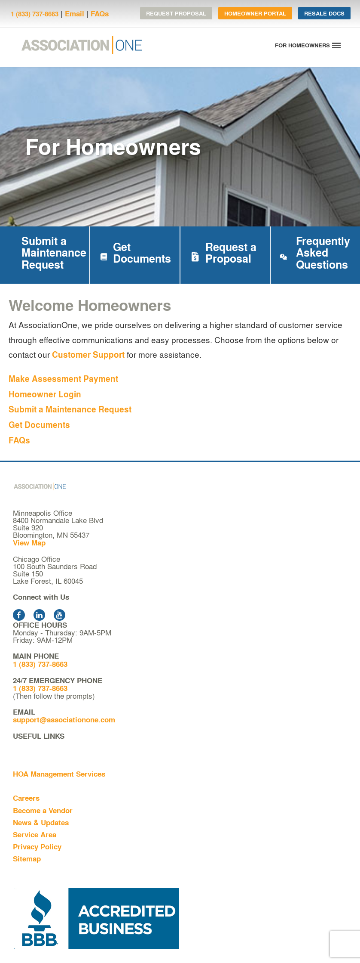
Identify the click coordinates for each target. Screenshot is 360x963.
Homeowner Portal (255, 13)
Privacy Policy (37, 846)
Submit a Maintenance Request (70, 409)
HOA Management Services (59, 773)
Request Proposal (176, 13)
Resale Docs (324, 13)
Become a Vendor (43, 810)
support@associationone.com (64, 719)
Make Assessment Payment (63, 378)
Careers (26, 798)
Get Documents (39, 424)
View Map (29, 542)
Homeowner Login (45, 394)
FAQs (100, 13)
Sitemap (27, 858)
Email (74, 13)
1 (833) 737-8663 (34, 14)
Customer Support (88, 354)
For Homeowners (42, 785)
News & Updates (41, 822)
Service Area (34, 834)
